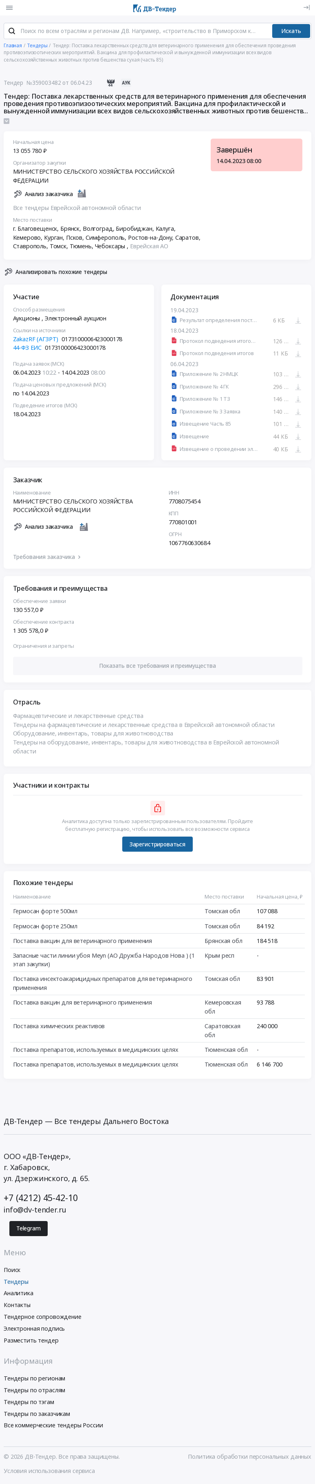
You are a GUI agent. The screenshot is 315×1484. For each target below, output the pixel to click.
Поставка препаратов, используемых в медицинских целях (95, 1050)
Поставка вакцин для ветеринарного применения (82, 941)
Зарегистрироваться (157, 845)
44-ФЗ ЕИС (27, 349)
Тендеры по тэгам (29, 1403)
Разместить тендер (31, 1341)
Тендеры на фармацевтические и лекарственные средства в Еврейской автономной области (144, 726)
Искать (291, 31)
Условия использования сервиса (49, 1471)
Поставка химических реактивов (59, 1027)
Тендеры (16, 1282)
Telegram (28, 1229)
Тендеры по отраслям (34, 1391)
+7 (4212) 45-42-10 (40, 1198)
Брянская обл (223, 941)
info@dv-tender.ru (35, 1211)
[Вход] (306, 7)
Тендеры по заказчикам (37, 1414)
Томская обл (222, 912)
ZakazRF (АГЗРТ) (36, 340)
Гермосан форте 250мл (45, 927)
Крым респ (219, 957)
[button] (157, 667)
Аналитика (18, 1294)
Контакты (17, 1306)
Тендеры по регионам (34, 1379)
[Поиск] (12, 32)
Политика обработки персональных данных (249, 1457)
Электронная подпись (34, 1329)
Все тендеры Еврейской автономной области (77, 209)
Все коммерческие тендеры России (53, 1426)
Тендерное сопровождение (43, 1317)
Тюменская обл (226, 1050)
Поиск (12, 1270)
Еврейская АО (149, 247)
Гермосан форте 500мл (45, 912)
